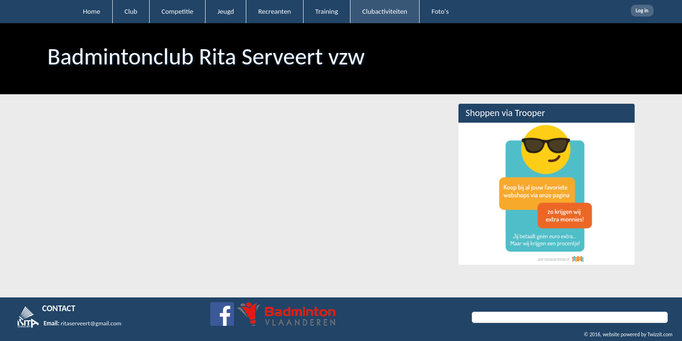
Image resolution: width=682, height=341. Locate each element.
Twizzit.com (660, 334)
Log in (642, 11)
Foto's (440, 11)
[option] (546, 194)
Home (91, 11)
